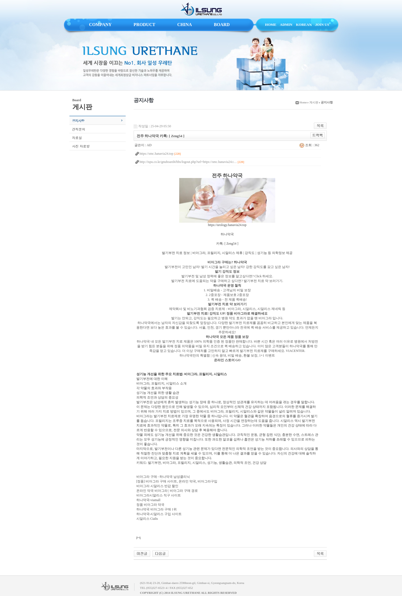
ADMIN (286, 24)
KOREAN (304, 24)
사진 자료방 (81, 146)
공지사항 (78, 120)
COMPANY (100, 24)
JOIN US (322, 24)
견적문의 (78, 129)
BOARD (222, 24)
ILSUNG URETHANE (201, 9)
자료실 (77, 137)
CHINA (184, 24)
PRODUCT (144, 24)
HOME (270, 24)
